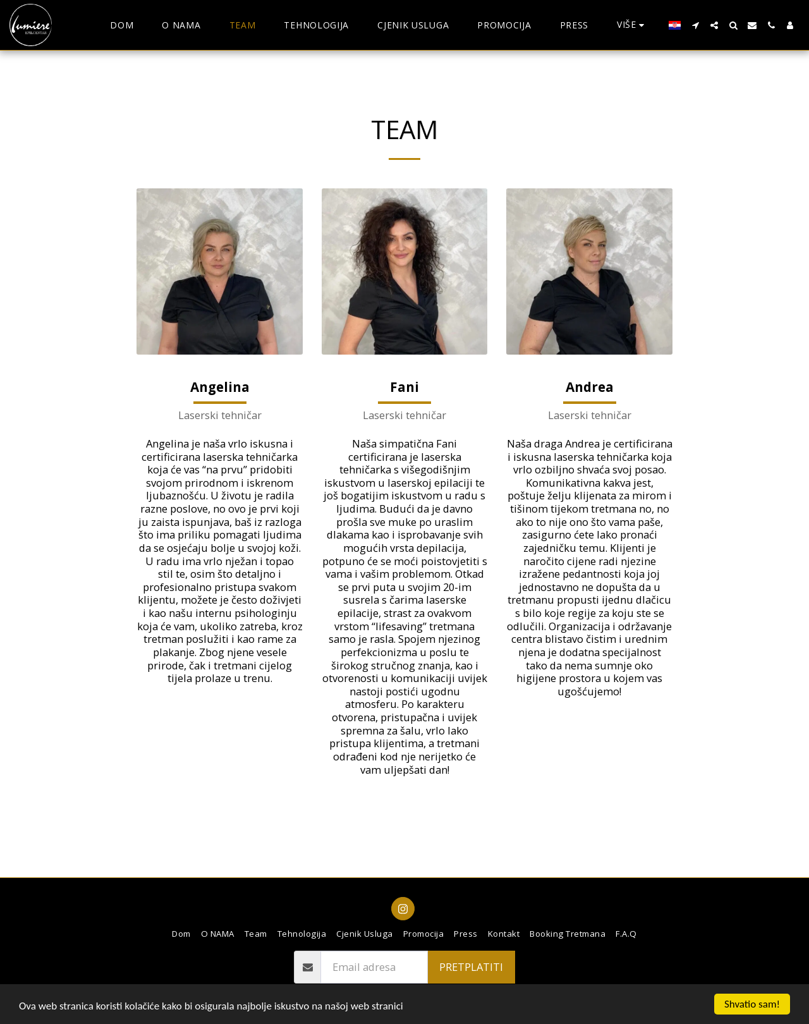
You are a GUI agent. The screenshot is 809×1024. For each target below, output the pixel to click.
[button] (695, 25)
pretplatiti (471, 967)
